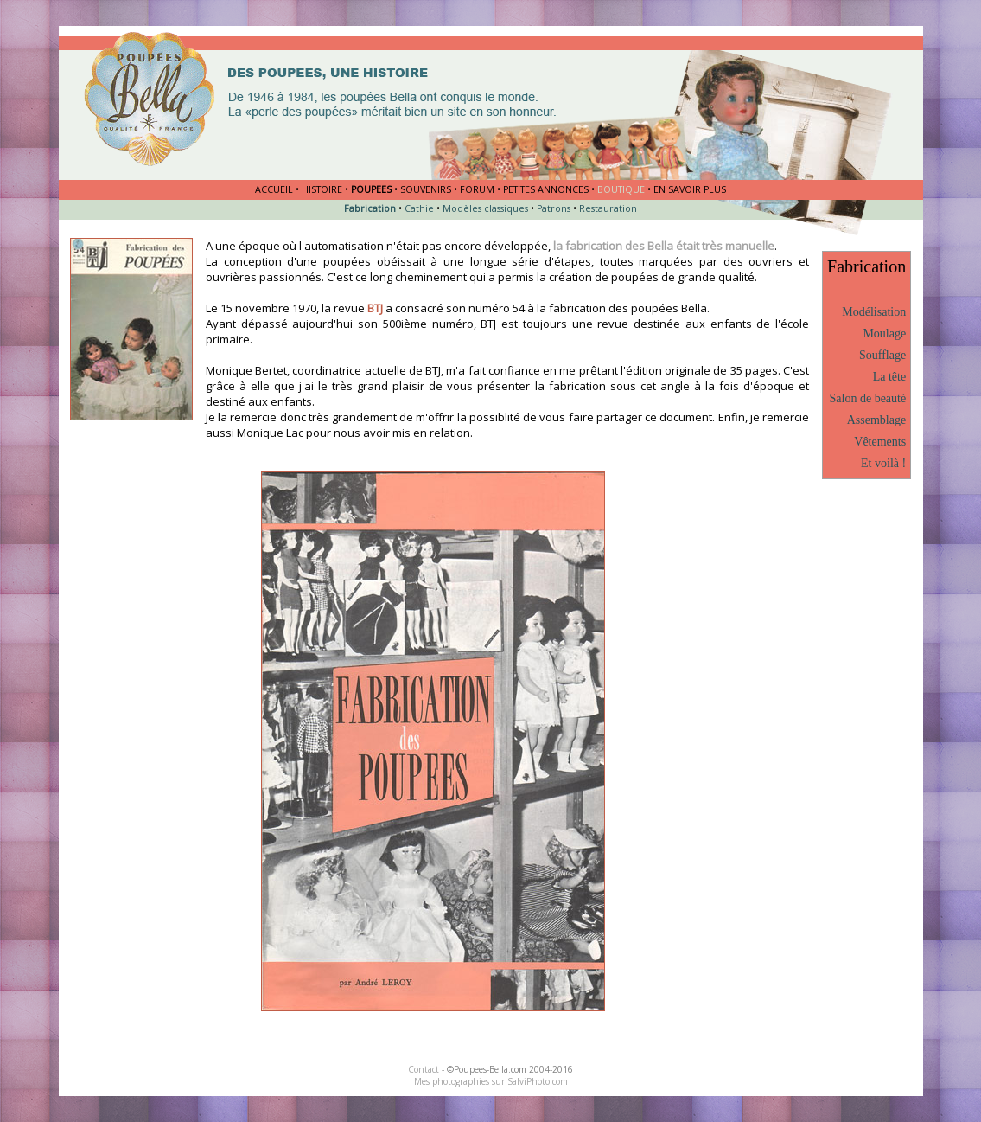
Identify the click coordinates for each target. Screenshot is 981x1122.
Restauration (608, 208)
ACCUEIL (274, 189)
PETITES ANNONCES (546, 189)
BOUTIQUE (621, 189)
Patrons (553, 208)
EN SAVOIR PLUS (689, 189)
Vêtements (880, 441)
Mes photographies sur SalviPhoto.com (491, 1081)
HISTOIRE (322, 189)
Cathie (419, 208)
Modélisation (874, 311)
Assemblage (876, 420)
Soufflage (882, 355)
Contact (423, 1069)
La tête (889, 376)
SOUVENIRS (425, 189)
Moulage (884, 333)
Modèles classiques (485, 208)
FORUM (477, 189)
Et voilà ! (883, 463)
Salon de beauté (868, 398)
